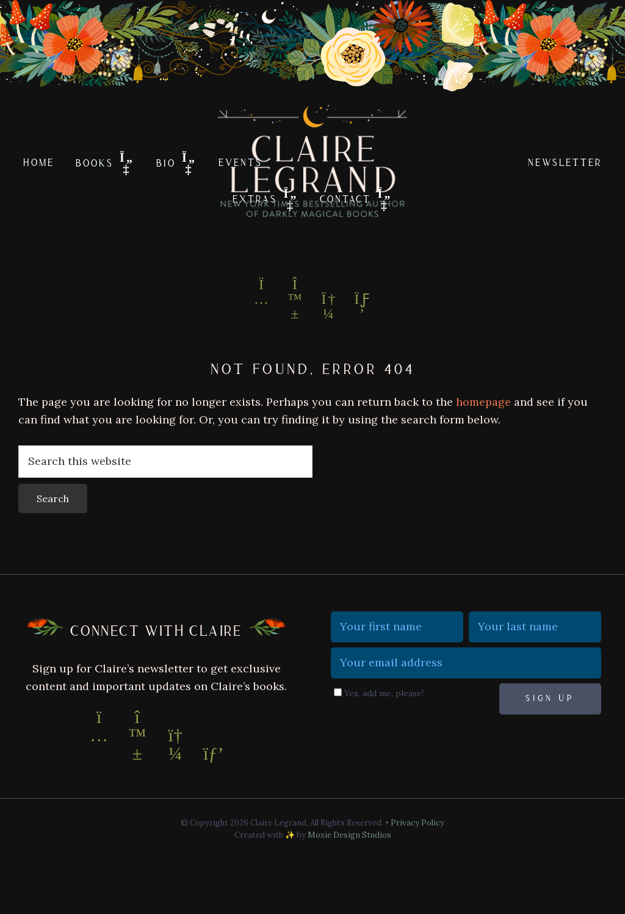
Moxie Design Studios (349, 835)
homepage (483, 402)
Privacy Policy (417, 823)
